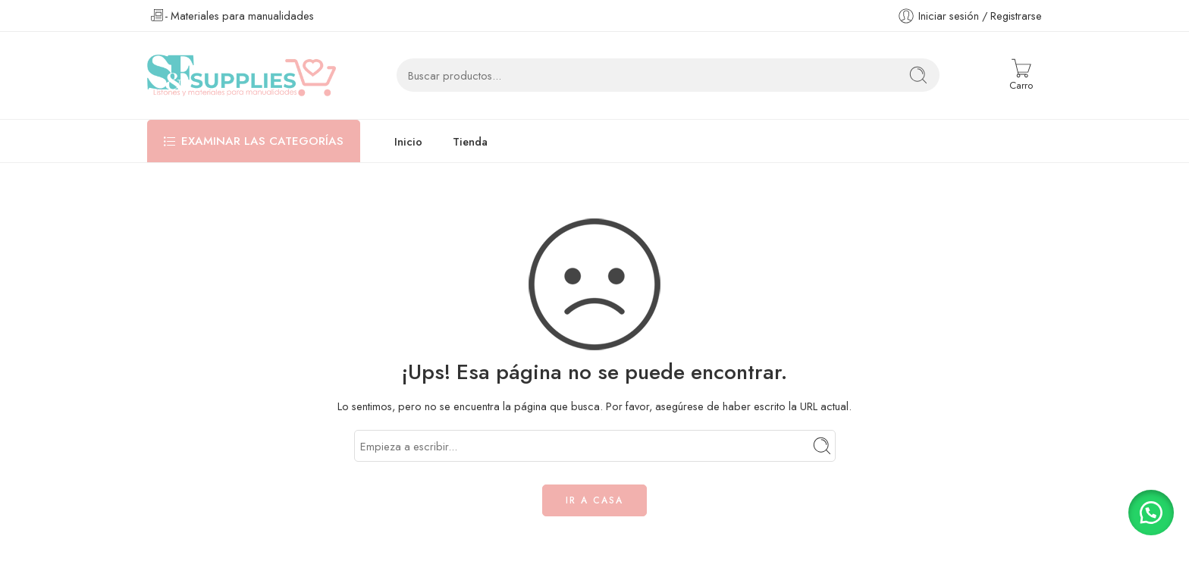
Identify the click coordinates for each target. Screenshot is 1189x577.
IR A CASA (594, 500)
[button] (1151, 512)
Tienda (470, 141)
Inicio (408, 141)
